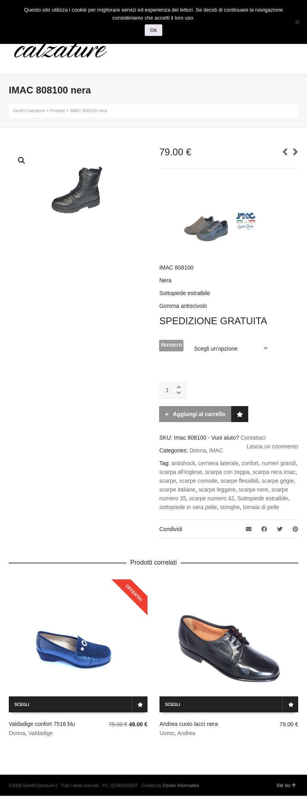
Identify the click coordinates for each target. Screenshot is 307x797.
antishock (183, 463)
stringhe (230, 507)
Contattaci (253, 437)
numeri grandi (279, 463)
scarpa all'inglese (180, 472)
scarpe (167, 481)
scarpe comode (198, 481)
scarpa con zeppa (227, 472)
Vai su (286, 785)
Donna (197, 450)
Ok (153, 30)
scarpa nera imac (274, 472)
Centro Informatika (181, 785)
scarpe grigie (278, 481)
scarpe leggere (217, 489)
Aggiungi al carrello (199, 414)
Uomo (166, 733)
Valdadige (40, 733)
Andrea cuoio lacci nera (188, 724)
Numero (171, 344)
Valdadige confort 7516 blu (42, 724)
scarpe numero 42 (211, 498)
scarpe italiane (177, 489)
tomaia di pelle (261, 507)
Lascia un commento (272, 446)
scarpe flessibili (240, 481)
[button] (21, 160)
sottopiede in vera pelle (188, 507)
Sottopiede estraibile (262, 498)
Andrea (186, 733)
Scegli (21, 704)
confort (250, 463)
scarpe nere (253, 489)
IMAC (216, 450)
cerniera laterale (218, 463)
